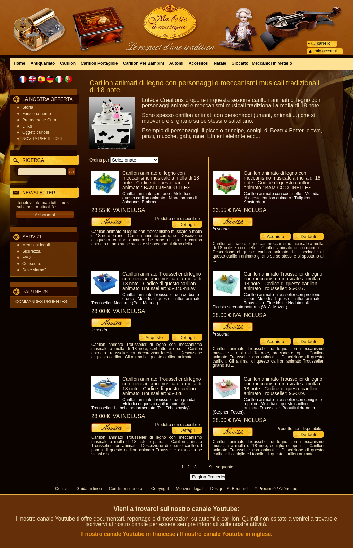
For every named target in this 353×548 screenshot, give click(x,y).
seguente (224, 466)
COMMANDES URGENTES (41, 301)
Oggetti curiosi (35, 132)
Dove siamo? (34, 270)
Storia (27, 107)
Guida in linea (89, 488)
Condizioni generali (126, 488)
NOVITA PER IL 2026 (42, 138)
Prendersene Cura (39, 120)
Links (27, 126)
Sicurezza (31, 251)
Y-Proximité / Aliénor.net (277, 488)
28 (118, 311)
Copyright (160, 488)
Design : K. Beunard (229, 488)
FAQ (26, 257)
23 (118, 210)
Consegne (31, 263)
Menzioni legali (36, 245)
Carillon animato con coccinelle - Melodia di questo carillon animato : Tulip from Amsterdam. (281, 198)
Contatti (62, 488)
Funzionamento (36, 113)
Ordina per (99, 160)
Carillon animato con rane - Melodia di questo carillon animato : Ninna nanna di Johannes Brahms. (159, 198)
